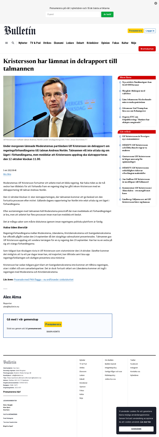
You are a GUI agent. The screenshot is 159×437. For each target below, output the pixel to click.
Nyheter (23, 43)
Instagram (134, 368)
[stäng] (155, 3)
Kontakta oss (135, 371)
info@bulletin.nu (17, 375)
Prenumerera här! (12, 391)
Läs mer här (145, 422)
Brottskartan (147, 48)
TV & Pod (35, 43)
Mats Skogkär (8, 405)
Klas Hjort (6, 407)
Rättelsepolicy (110, 375)
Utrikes (47, 43)
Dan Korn (6, 410)
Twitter (132, 360)
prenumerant (34, 328)
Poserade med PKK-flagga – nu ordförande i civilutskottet (43, 279)
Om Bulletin (109, 360)
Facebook (134, 364)
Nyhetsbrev (134, 375)
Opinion (105, 43)
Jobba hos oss (110, 379)
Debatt (80, 43)
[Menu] (6, 43)
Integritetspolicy (111, 368)
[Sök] (13, 43)
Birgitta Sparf (8, 426)
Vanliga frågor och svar (113, 371)
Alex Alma (7, 174)
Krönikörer (93, 43)
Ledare (70, 43)
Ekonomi (58, 43)
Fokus (115, 43)
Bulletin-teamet (110, 364)
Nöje (133, 43)
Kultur (125, 43)
